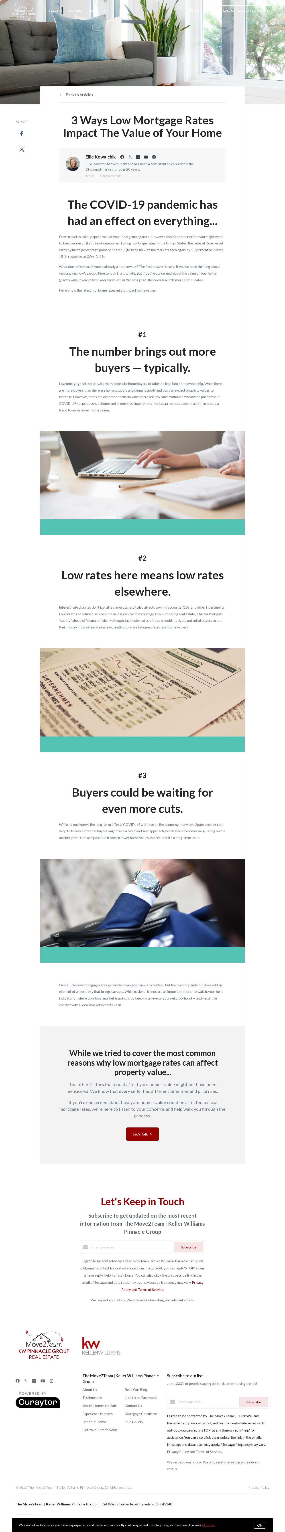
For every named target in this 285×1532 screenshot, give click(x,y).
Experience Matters (97, 1413)
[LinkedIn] (34, 1380)
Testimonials (92, 1397)
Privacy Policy (258, 1487)
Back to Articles (79, 94)
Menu (195, 11)
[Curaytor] (38, 1407)
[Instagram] (51, 1380)
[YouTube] (43, 1380)
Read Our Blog (136, 1389)
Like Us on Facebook (141, 1397)
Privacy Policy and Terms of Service (194, 1451)
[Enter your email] (131, 1247)
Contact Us (133, 1405)
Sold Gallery (134, 1421)
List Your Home (94, 1421)
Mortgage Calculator (141, 1413)
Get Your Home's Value (100, 1430)
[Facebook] (18, 1380)
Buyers (75, 10)
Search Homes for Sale (99, 1405)
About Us (97, 10)
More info (208, 1525)
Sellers (56, 10)
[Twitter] (26, 1380)
